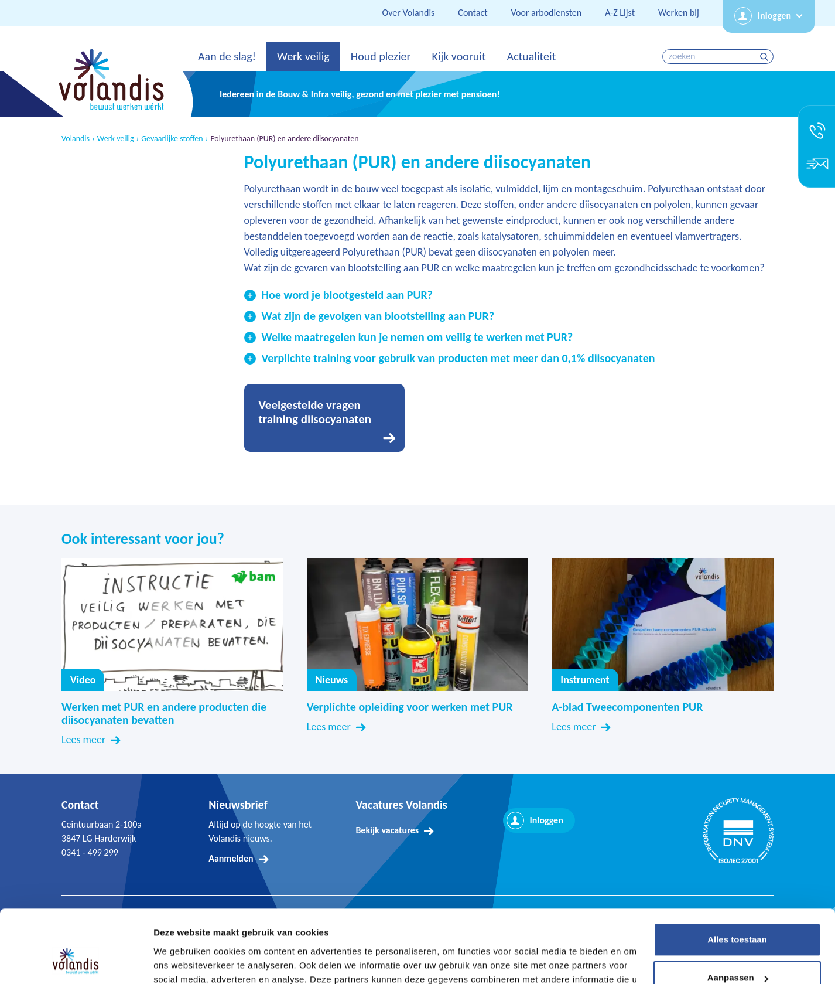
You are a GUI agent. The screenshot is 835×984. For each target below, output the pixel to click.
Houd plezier (381, 56)
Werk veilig (303, 56)
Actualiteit (531, 56)
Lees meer (83, 739)
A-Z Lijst (620, 12)
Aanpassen (737, 913)
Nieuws (332, 679)
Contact (472, 12)
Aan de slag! (227, 56)
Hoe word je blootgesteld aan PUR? (347, 295)
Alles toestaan (737, 875)
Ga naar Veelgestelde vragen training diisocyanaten (324, 418)
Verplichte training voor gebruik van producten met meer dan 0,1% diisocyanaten (458, 358)
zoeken (765, 56)
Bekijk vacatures (387, 830)
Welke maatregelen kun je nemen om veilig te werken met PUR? (417, 337)
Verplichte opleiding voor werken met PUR (410, 707)
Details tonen (181, 961)
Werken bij (678, 12)
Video (172, 624)
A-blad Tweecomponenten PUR (627, 707)
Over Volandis (408, 12)
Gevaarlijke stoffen (172, 139)
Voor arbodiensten (546, 12)
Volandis (75, 139)
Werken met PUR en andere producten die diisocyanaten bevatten (163, 713)
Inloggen (774, 15)
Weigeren (737, 951)
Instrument (584, 679)
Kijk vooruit (458, 56)
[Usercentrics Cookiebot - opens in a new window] (76, 961)
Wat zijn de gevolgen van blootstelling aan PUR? (378, 316)
